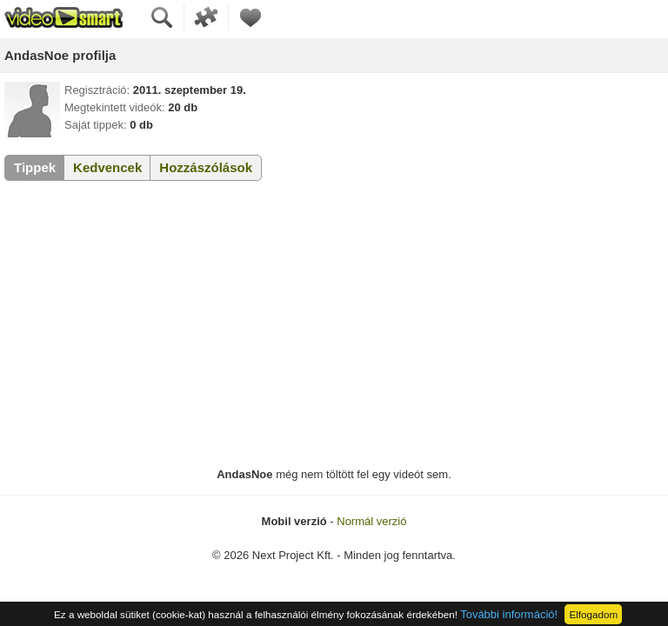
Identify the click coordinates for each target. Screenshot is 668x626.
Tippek (35, 167)
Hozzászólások (205, 167)
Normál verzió (371, 521)
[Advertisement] (334, 324)
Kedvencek (107, 167)
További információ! (509, 614)
